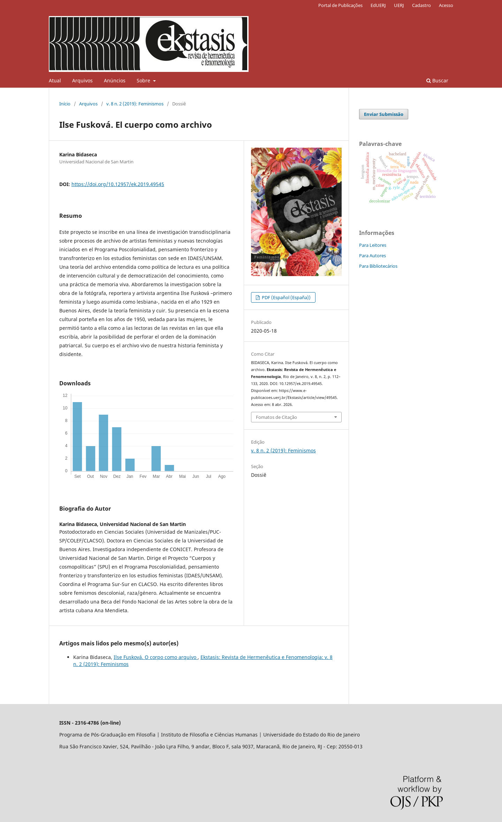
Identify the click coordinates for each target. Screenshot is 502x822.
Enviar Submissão (383, 114)
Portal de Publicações (340, 5)
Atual (55, 80)
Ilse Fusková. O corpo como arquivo (156, 657)
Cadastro (421, 5)
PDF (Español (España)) (286, 297)
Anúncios (115, 80)
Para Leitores (372, 245)
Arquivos (82, 80)
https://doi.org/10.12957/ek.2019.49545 (117, 184)
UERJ (399, 5)
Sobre (144, 80)
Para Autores (372, 255)
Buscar (437, 80)
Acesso (446, 5)
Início (64, 104)
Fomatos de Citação (276, 417)
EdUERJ (378, 5)
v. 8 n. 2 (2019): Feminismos (134, 104)
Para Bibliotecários (378, 266)
